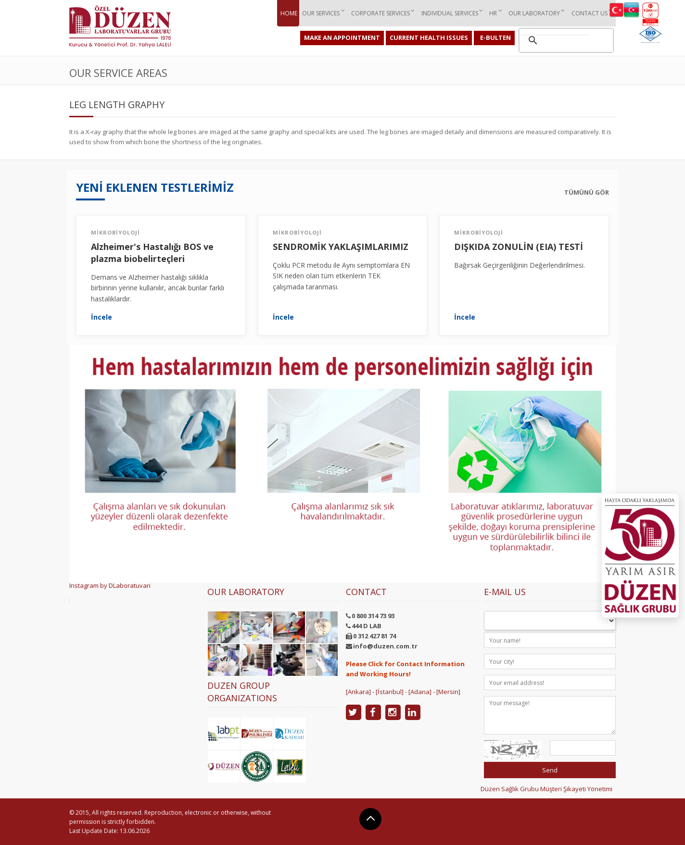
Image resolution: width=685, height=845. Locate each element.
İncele (101, 317)
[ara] (555, 40)
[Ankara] (358, 691)
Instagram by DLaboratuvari (110, 585)
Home (284, 12)
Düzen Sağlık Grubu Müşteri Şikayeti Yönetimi (546, 788)
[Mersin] (448, 691)
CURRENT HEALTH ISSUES (429, 37)
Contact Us (588, 12)
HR (491, 12)
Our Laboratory (532, 12)
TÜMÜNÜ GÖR (586, 192)
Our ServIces (316, 12)
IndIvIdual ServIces (446, 12)
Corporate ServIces (376, 12)
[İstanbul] (390, 691)
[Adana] (419, 691)
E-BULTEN (495, 37)
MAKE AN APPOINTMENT (342, 37)
